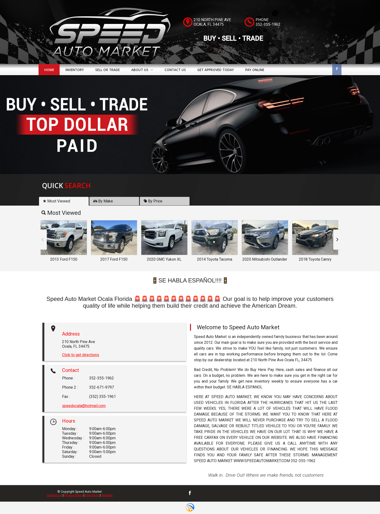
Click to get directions (80, 355)
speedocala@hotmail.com (84, 405)
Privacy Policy (73, 495)
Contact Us (54, 495)
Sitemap (107, 495)
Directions (92, 495)
